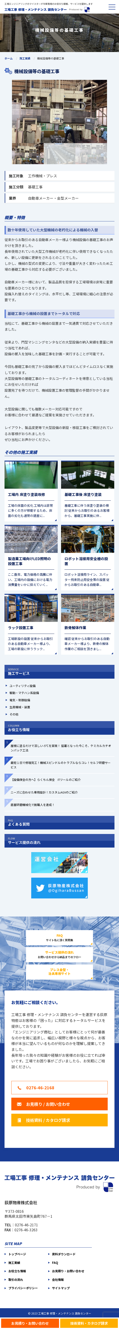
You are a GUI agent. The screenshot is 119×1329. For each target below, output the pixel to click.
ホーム (9, 58)
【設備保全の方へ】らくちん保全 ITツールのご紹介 (46, 779)
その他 (14, 714)
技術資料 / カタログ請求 (48, 1120)
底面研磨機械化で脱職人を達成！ (33, 805)
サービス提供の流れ (59, 840)
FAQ (55, 1262)
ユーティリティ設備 (23, 686)
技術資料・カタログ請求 (89, 1323)
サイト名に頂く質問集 (59, 937)
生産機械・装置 (20, 707)
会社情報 (58, 1279)
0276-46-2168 (40, 1087)
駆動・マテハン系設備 (24, 693)
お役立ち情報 (59, 728)
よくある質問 (59, 822)
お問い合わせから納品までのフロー (59, 954)
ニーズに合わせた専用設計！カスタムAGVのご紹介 (44, 792)
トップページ (17, 1254)
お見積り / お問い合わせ (48, 1104)
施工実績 (24, 58)
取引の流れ (15, 1279)
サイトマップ (61, 1288)
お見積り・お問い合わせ (30, 1323)
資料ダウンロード (64, 1254)
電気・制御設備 (20, 700)
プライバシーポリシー (23, 1288)
